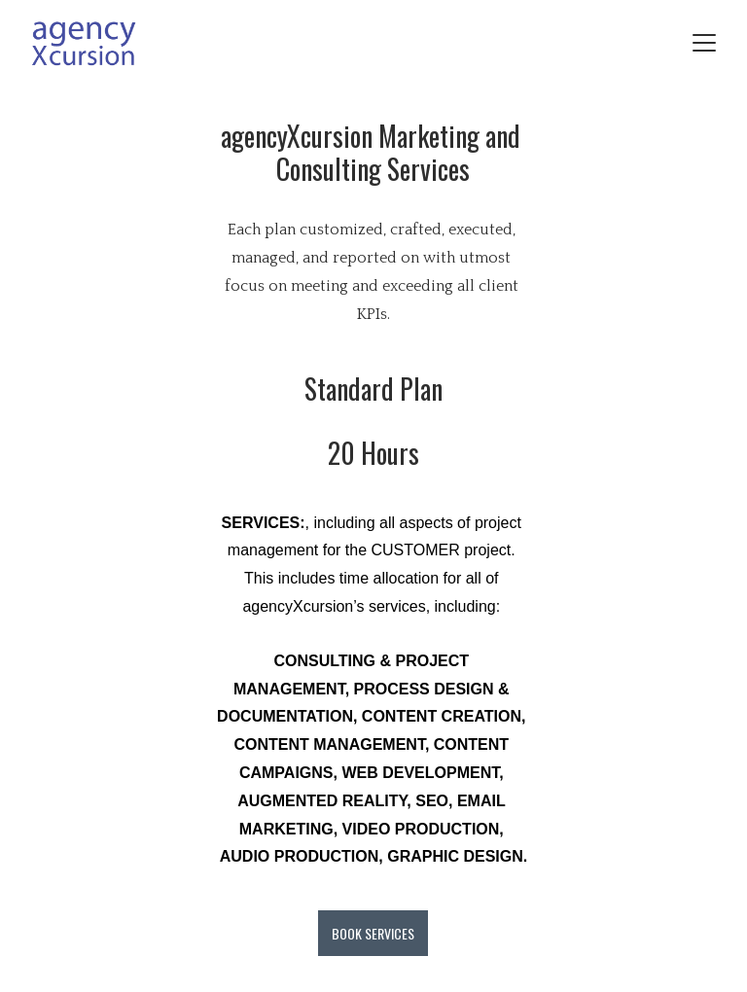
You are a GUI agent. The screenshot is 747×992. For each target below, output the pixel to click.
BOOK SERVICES (373, 933)
